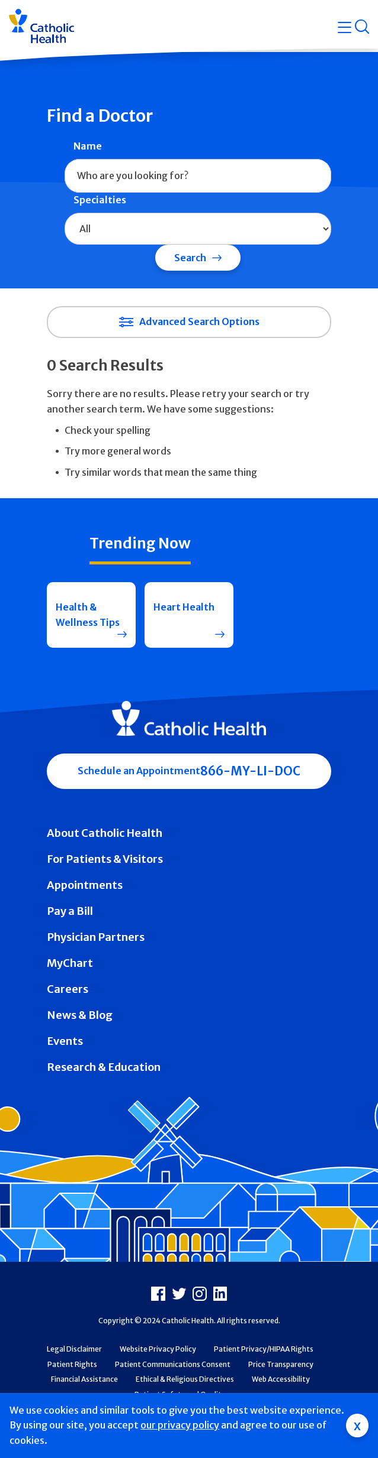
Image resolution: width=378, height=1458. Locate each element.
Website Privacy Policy (158, 1349)
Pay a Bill (70, 911)
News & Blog (80, 1015)
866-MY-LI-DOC (250, 771)
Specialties (99, 200)
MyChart (70, 963)
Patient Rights (72, 1364)
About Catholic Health (104, 833)
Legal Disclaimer (74, 1349)
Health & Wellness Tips (88, 614)
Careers (67, 989)
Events (65, 1041)
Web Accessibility (281, 1379)
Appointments (85, 885)
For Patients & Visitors (105, 859)
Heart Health (183, 607)
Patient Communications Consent (172, 1364)
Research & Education (104, 1067)
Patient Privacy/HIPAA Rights (263, 1349)
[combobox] (198, 176)
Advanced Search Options (199, 321)
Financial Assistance (84, 1379)
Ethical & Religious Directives (185, 1379)
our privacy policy (179, 1425)
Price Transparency (280, 1364)
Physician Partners (96, 937)
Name (87, 146)
